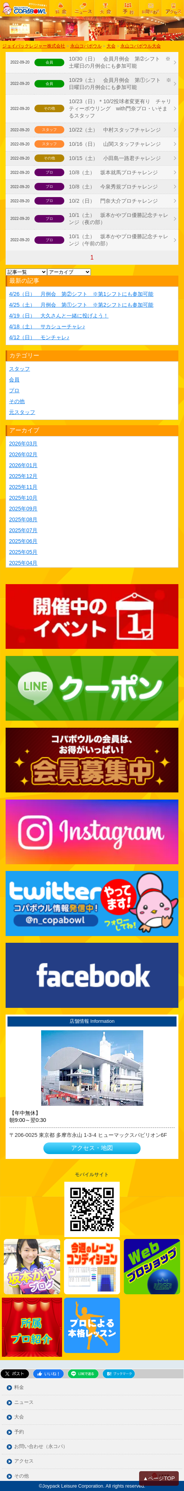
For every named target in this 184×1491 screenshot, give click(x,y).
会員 (14, 380)
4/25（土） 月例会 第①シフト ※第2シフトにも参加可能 (81, 305)
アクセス (24, 1461)
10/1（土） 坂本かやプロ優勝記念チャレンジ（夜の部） (118, 218)
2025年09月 (23, 509)
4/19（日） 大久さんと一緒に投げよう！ (58, 316)
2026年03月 (23, 444)
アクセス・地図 (92, 1148)
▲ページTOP (159, 1478)
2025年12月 (23, 476)
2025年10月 (23, 498)
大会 (19, 1417)
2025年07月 (23, 530)
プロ (14, 390)
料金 (19, 1387)
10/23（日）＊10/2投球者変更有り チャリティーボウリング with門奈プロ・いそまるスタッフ (120, 108)
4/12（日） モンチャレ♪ (39, 337)
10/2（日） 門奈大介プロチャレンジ (113, 201)
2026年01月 (23, 465)
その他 (17, 401)
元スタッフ (22, 412)
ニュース (24, 1402)
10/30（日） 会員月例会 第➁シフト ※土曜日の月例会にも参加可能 (120, 62)
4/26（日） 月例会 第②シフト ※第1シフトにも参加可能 (81, 294)
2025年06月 (23, 541)
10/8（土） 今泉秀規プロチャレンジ (113, 187)
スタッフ (19, 369)
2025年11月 (23, 487)
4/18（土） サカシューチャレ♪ (47, 326)
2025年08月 (23, 519)
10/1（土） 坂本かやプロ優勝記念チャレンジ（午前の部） (118, 239)
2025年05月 (23, 552)
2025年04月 (23, 563)
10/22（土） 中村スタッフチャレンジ (115, 130)
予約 (19, 1432)
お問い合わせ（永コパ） (41, 1446)
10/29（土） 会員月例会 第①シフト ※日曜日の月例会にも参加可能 (120, 83)
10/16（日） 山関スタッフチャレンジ (115, 144)
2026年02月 (23, 454)
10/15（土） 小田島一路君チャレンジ (117, 158)
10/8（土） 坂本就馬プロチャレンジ (113, 172)
